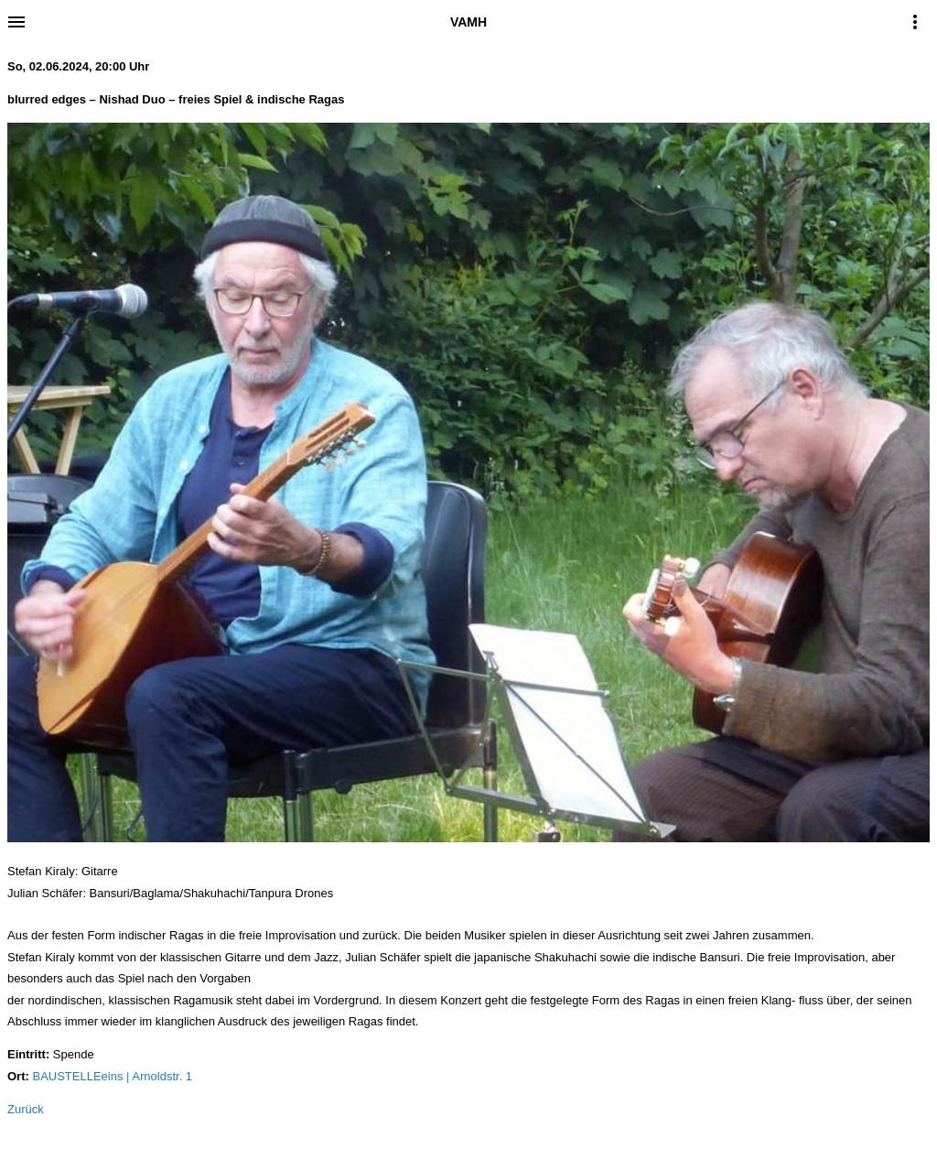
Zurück (25, 1109)
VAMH (468, 22)
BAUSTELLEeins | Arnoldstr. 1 (112, 1076)
